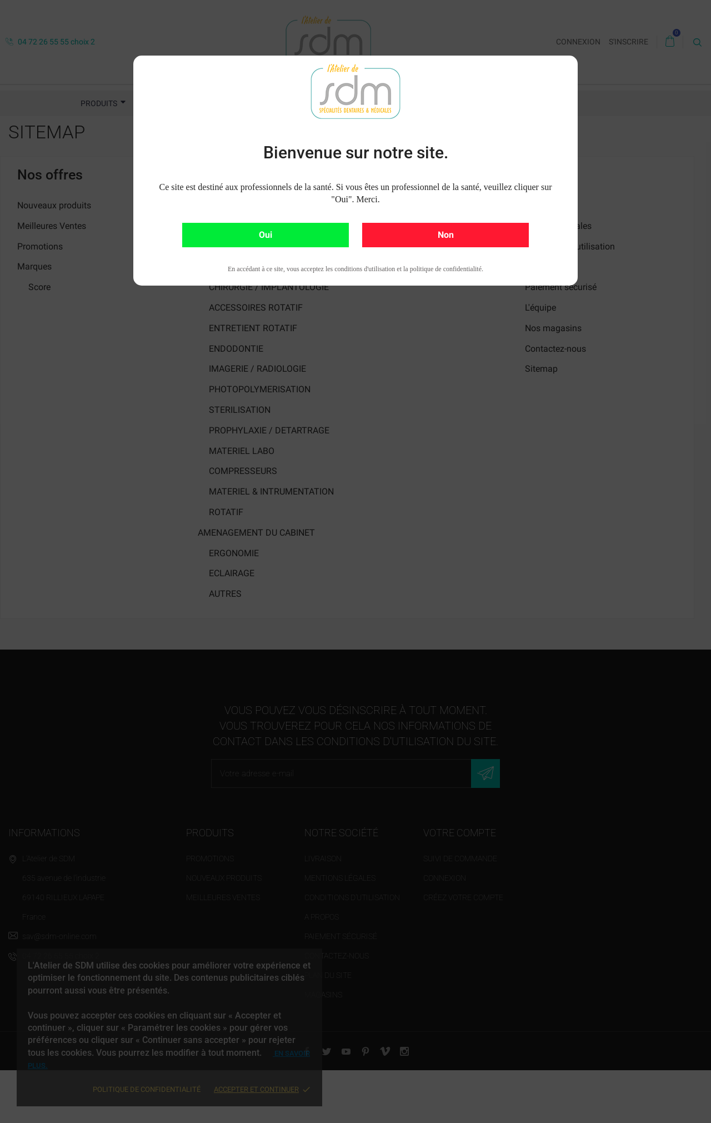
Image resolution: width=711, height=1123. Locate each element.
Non (446, 234)
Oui (265, 234)
